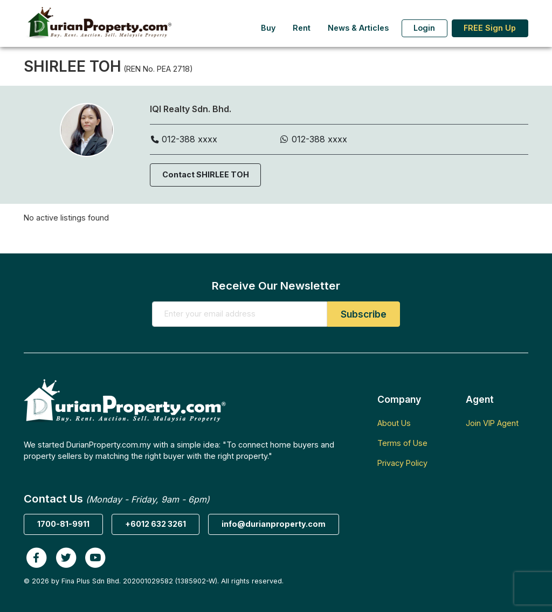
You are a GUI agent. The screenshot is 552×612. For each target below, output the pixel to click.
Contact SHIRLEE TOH (205, 174)
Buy (268, 27)
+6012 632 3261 (155, 523)
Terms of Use (402, 443)
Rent (301, 27)
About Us (394, 423)
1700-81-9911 (63, 523)
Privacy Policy (402, 462)
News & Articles (358, 27)
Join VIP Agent (492, 423)
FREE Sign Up (490, 27)
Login (424, 27)
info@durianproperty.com (274, 523)
